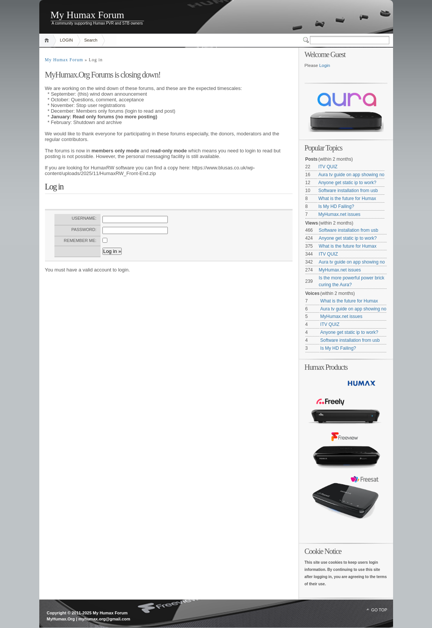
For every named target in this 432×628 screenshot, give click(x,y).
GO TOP (379, 610)
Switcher (306, 40)
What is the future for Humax (347, 198)
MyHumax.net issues (339, 214)
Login (324, 65)
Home (47, 40)
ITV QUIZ (328, 166)
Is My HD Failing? (336, 206)
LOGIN (66, 40)
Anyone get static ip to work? (347, 182)
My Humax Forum (87, 14)
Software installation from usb (348, 190)
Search (91, 40)
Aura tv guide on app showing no (351, 174)
